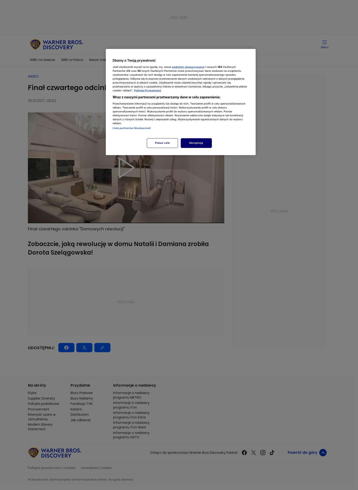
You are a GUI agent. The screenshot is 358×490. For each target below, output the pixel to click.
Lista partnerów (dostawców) (132, 128)
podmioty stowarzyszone (188, 67)
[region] (181, 102)
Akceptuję (196, 142)
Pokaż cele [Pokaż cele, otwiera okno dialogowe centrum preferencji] (162, 142)
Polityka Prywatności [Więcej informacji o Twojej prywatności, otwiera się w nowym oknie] (147, 90)
